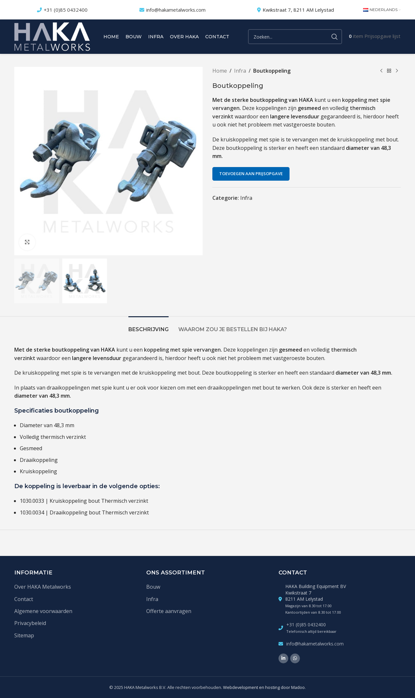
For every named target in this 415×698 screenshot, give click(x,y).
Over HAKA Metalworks (42, 586)
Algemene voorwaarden (43, 611)
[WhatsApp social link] (295, 658)
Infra (240, 70)
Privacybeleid (30, 623)
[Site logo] (52, 36)
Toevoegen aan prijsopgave (251, 173)
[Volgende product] (397, 71)
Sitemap (24, 635)
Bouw (153, 586)
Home (219, 70)
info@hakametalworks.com (176, 9)
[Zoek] (295, 36)
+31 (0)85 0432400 (66, 9)
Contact (23, 599)
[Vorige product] (381, 71)
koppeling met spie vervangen (182, 349)
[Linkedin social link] (283, 658)
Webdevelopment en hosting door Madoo (264, 687)
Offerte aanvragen (168, 611)
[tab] (148, 326)
